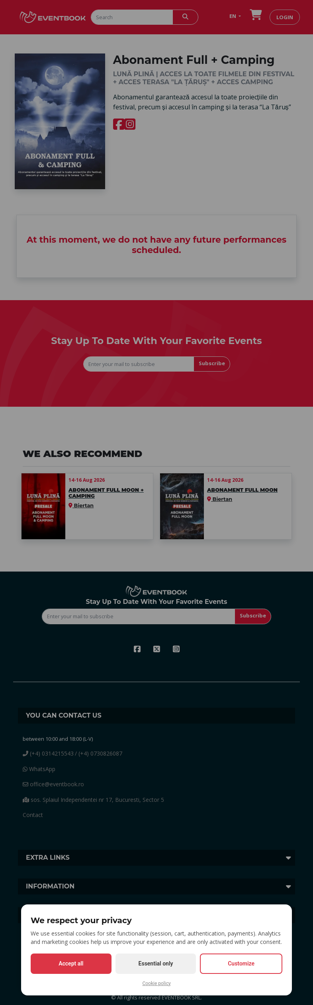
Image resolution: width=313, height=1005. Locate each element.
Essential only (156, 963)
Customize (241, 963)
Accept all (71, 963)
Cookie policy (156, 983)
